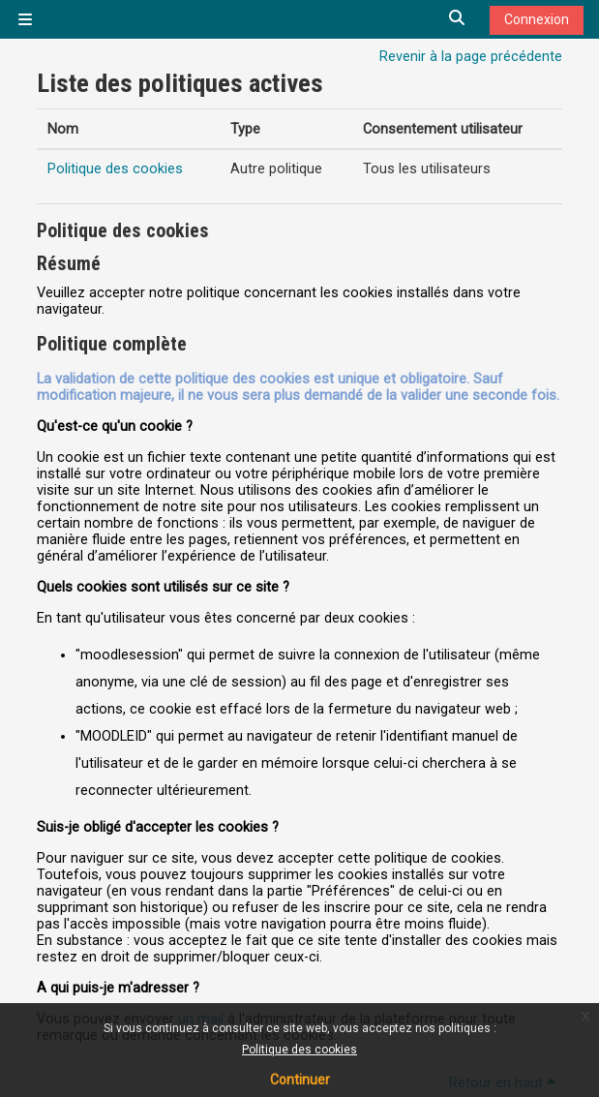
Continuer (300, 1079)
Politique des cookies (299, 1049)
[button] (457, 19)
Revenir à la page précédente (470, 56)
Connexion (536, 19)
